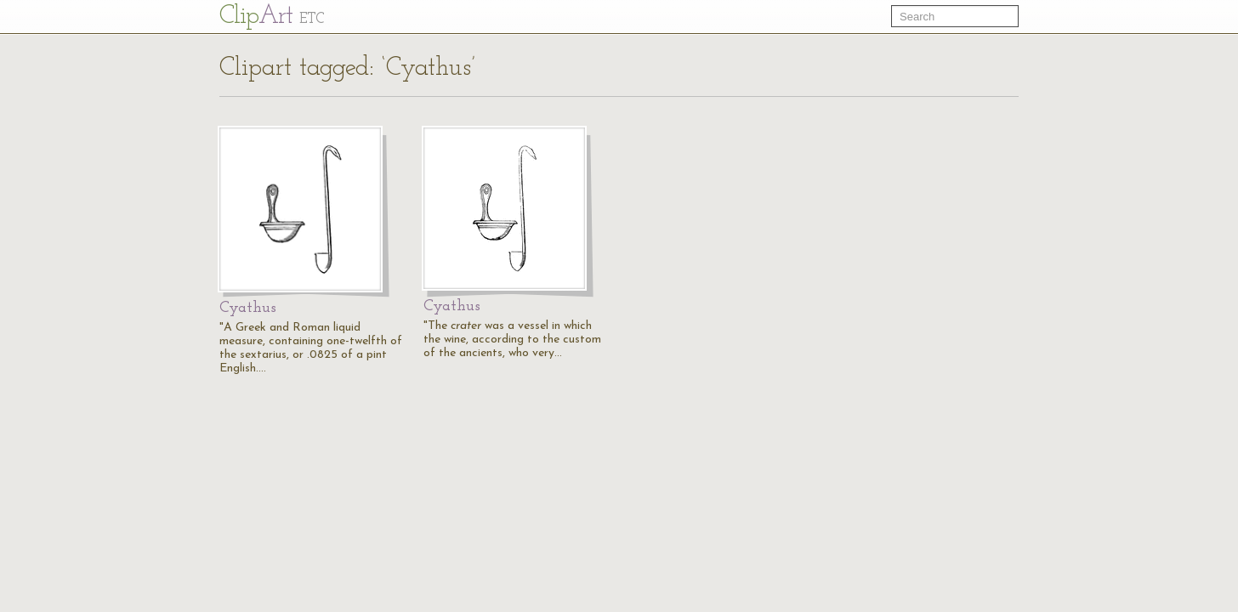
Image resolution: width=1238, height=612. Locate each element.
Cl (271, 16)
